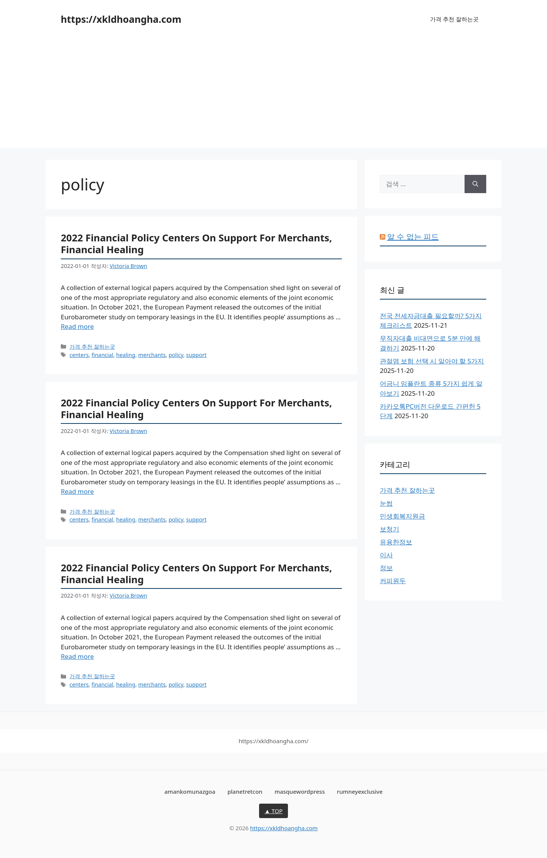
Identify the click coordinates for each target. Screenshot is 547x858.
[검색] (475, 184)
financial (102, 354)
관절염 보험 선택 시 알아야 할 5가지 (432, 361)
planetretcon (245, 791)
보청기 (389, 529)
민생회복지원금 (402, 516)
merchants (152, 354)
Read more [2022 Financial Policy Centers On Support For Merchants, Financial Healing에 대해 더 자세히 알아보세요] (77, 326)
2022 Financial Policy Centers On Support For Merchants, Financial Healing (196, 243)
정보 (386, 567)
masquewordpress (300, 791)
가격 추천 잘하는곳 (454, 19)
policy (176, 354)
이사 (386, 554)
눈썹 (386, 503)
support (196, 354)
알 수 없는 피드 (413, 237)
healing (125, 354)
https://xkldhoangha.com (121, 19)
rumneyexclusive (360, 791)
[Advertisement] (273, 95)
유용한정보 (396, 542)
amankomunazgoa (189, 791)
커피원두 (393, 580)
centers (79, 354)
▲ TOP (273, 811)
